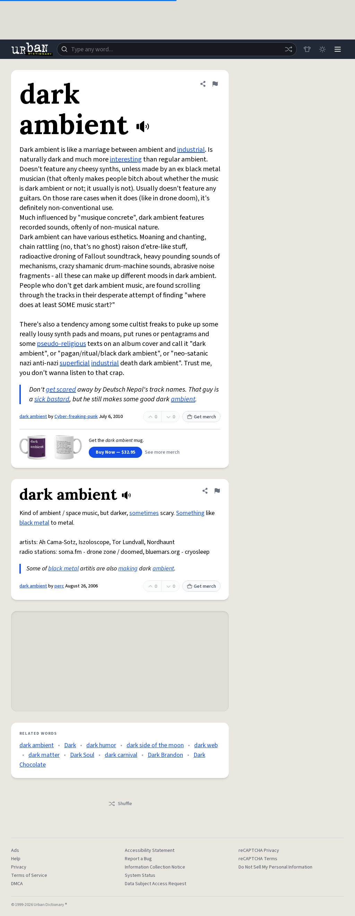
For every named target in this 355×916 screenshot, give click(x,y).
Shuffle (120, 803)
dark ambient (33, 416)
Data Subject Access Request (155, 883)
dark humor (101, 745)
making (128, 568)
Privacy (18, 867)
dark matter (44, 755)
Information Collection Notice (155, 867)
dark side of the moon (155, 745)
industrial (191, 150)
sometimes (144, 513)
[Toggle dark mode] (322, 49)
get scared (61, 389)
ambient (183, 399)
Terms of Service (29, 875)
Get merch (201, 416)
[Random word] (288, 49)
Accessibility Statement (149, 850)
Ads (15, 850)
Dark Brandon (165, 755)
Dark (70, 745)
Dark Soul (82, 755)
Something (190, 513)
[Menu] (337, 49)
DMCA (17, 883)
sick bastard (51, 399)
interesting (126, 159)
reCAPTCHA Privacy (259, 850)
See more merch (162, 452)
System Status (140, 875)
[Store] (307, 49)
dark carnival (121, 755)
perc (59, 586)
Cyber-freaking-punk (76, 416)
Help (15, 858)
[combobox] (177, 49)
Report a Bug (138, 858)
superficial (75, 363)
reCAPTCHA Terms (258, 858)
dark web (206, 745)
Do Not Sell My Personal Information (275, 867)
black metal (34, 522)
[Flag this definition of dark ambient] (214, 83)
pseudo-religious (61, 344)
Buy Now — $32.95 (115, 452)
